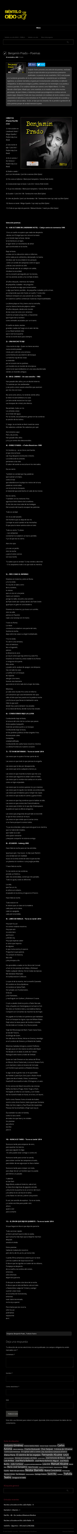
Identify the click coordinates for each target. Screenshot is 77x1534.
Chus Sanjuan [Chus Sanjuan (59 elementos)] (47, 1449)
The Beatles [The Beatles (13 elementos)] (60, 1474)
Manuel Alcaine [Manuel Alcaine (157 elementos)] (59, 1464)
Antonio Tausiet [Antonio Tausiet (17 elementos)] (44, 1446)
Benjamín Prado (19, 1334)
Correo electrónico (12, 1387)
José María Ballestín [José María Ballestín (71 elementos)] (24, 1460)
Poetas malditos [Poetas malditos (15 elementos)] (30, 1474)
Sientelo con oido (13, 1531)
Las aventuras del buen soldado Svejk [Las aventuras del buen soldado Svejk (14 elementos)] (33, 1464)
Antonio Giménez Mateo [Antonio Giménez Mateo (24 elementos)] (31, 1446)
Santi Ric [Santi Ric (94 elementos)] (52, 1473)
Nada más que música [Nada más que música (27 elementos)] (17, 1471)
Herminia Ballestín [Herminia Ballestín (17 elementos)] (9, 1458)
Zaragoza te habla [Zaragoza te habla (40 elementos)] (19, 1477)
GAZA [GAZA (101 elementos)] (66, 1454)
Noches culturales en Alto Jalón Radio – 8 (18, 1520)
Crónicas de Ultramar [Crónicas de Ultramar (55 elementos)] (63, 1449)
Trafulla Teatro (31, 1334)
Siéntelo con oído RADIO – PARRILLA (15, 37)
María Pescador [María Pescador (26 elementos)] (33, 1467)
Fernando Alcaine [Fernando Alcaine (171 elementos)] (52, 1454)
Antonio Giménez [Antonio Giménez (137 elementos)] (13, 1445)
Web (7, 1400)
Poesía (21, 57)
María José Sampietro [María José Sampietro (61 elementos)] (17, 1467)
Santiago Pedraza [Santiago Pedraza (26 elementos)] (41, 1474)
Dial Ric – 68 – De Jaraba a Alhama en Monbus (20, 1515)
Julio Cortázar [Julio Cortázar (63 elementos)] (16, 1464)
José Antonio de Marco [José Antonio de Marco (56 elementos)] (55, 1458)
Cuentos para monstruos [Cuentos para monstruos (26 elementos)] (12, 1452)
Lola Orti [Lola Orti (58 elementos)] (46, 1464)
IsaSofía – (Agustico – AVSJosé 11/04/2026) (19, 1526)
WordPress (33, 1531)
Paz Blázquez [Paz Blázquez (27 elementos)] (20, 1474)
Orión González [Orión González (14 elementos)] (66, 1470)
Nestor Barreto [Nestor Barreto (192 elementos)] (34, 1470)
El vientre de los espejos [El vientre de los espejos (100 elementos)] (28, 1454)
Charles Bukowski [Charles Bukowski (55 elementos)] (32, 1449)
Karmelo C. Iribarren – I (12, 1510)
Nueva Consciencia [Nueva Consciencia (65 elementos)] (52, 1470)
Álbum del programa (47, 37)
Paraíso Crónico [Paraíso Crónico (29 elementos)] (9, 1474)
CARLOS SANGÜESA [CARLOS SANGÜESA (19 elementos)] (18, 1449)
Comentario (10, 1354)
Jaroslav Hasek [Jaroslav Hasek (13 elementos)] (41, 1458)
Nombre (9, 1373)
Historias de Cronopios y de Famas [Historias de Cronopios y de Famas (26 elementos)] (26, 1458)
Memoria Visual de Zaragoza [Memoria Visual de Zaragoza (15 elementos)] (46, 1467)
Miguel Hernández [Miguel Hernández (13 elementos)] (58, 1467)
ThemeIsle (71, 1531)
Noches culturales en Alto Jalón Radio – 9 (18, 1505)
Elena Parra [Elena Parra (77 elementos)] (9, 1454)
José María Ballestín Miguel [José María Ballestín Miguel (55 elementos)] (47, 1460)
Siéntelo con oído (33, 37)
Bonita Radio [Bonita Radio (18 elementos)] (53, 1446)
